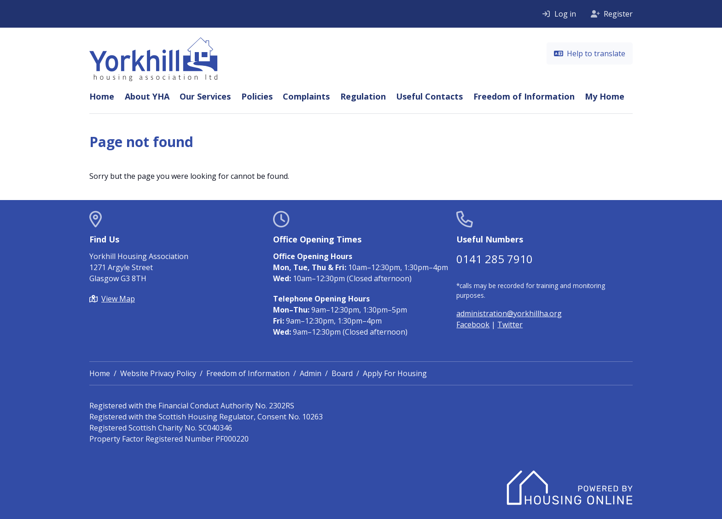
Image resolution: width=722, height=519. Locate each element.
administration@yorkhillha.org (509, 313)
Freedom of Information (524, 96)
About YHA (147, 96)
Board (342, 373)
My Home (604, 96)
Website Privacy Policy (158, 373)
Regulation (363, 96)
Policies (257, 96)
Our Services (205, 96)
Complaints (306, 96)
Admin (310, 373)
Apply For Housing (395, 373)
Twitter (510, 324)
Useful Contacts (429, 96)
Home (101, 96)
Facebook (472, 324)
